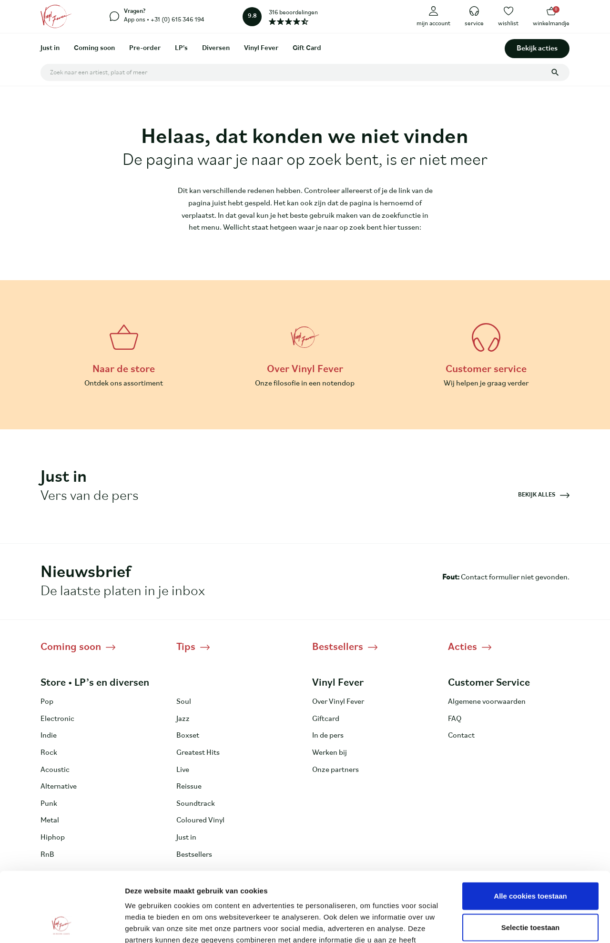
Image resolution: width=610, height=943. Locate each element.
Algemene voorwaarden (487, 702)
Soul (183, 702)
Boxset (187, 736)
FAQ (454, 719)
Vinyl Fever (261, 48)
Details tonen (515, 924)
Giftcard (325, 719)
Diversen (216, 48)
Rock (49, 753)
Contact (461, 736)
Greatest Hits (198, 753)
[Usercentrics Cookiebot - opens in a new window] (61, 924)
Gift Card (307, 48)
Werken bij (329, 753)
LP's (181, 48)
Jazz (183, 719)
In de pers (328, 736)
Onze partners (335, 770)
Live (182, 770)
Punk (49, 804)
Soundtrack (195, 804)
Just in (50, 48)
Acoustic (55, 770)
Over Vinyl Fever (338, 702)
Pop (47, 702)
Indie (49, 736)
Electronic (57, 719)
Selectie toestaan (530, 862)
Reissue (189, 787)
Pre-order (145, 48)
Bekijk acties (537, 48)
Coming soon (94, 48)
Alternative (59, 787)
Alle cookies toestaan (530, 830)
